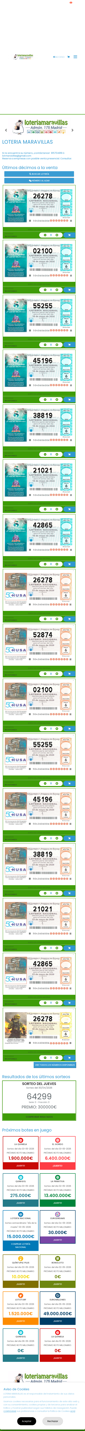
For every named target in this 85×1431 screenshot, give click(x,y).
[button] (6, 130)
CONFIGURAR (9, 1411)
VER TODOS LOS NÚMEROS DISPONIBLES (55, 1065)
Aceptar (26, 1421)
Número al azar (39, 180)
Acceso (59, 57)
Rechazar (52, 1421)
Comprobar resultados (39, 1116)
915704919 (56, 153)
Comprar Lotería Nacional (20, 1246)
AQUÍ (72, 1411)
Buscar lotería (39, 174)
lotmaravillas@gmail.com (16, 155)
